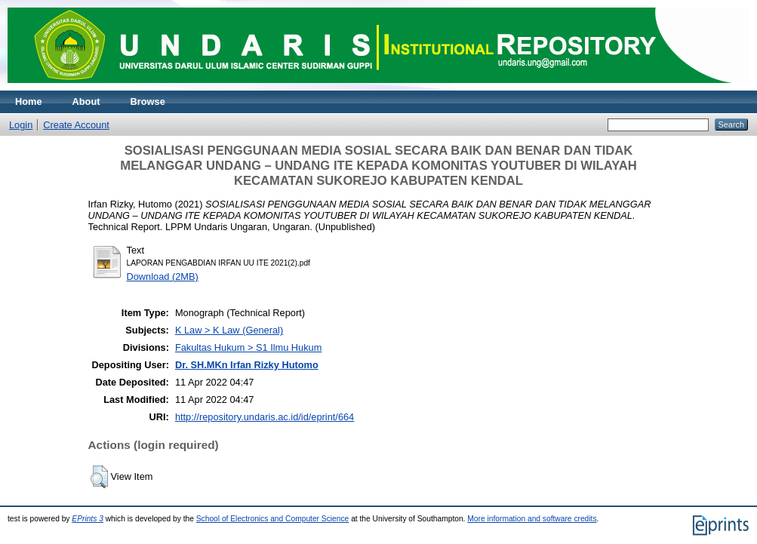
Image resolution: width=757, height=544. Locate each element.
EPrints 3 (87, 519)
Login (20, 125)
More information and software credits (531, 519)
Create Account (76, 125)
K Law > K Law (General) (229, 330)
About (86, 101)
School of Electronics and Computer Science (272, 519)
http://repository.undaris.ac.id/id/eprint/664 (264, 417)
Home (28, 101)
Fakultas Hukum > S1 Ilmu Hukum (248, 347)
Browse (148, 101)
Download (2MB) (162, 276)
